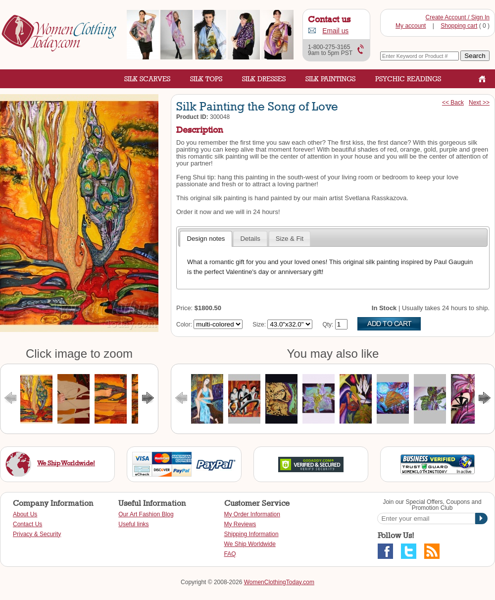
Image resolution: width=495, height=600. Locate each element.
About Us (25, 514)
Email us (335, 31)
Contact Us (27, 524)
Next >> (479, 103)
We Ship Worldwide (250, 544)
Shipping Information (251, 534)
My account (411, 25)
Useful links (133, 524)
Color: (184, 324)
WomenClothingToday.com (279, 582)
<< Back (453, 103)
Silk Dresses (264, 78)
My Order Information (252, 514)
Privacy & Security (37, 534)
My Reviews (240, 524)
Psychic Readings (408, 78)
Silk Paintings (330, 78)
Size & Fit (289, 238)
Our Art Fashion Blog (145, 514)
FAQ (230, 553)
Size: (259, 324)
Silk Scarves (147, 78)
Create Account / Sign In (458, 17)
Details (250, 238)
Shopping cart (459, 25)
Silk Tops (206, 78)
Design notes (206, 238)
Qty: (327, 324)
